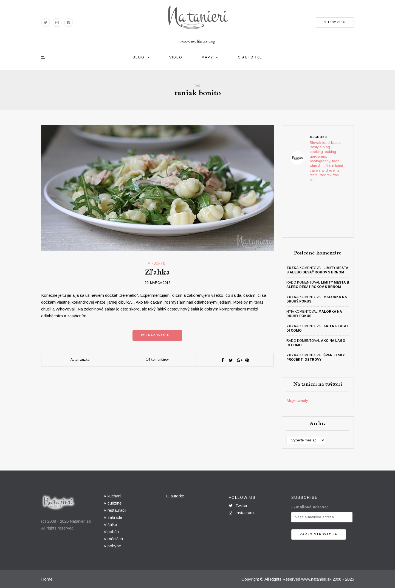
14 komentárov (157, 360)
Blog (139, 57)
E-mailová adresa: (309, 507)
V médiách (113, 538)
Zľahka (157, 272)
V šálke (110, 524)
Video (175, 57)
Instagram (241, 512)
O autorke (250, 57)
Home (46, 579)
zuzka (292, 268)
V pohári (111, 531)
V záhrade (113, 517)
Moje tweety (297, 400)
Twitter (238, 505)
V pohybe (112, 546)
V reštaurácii (115, 510)
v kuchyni (157, 263)
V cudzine (113, 503)
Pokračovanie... (157, 335)
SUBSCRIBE (334, 22)
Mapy (207, 57)
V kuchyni (112, 496)
